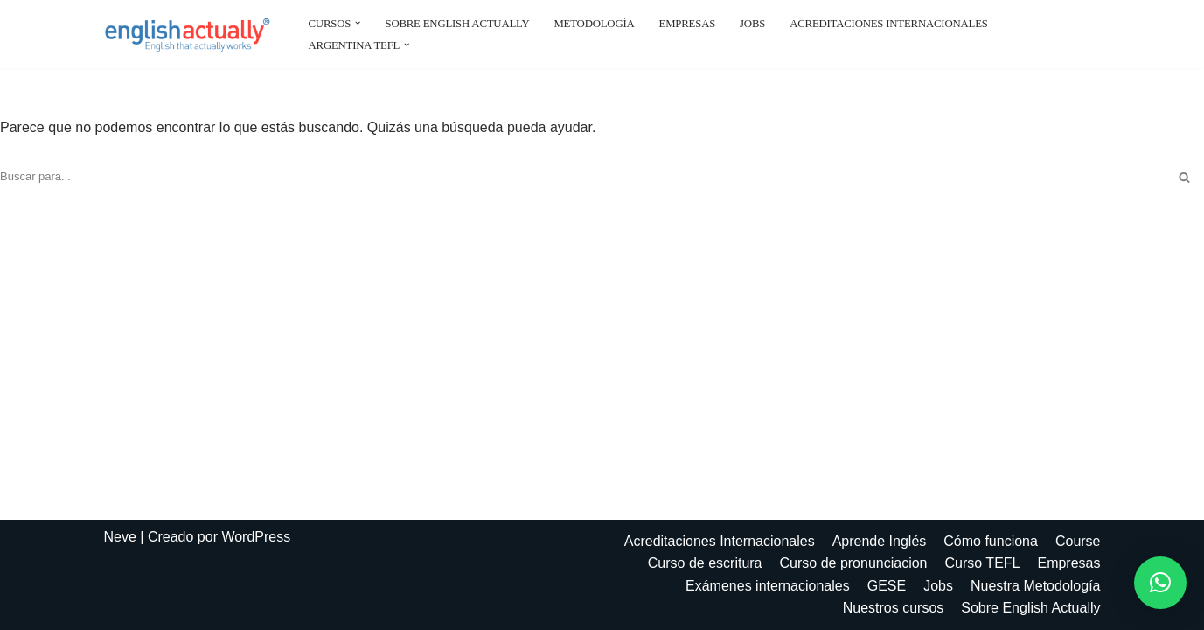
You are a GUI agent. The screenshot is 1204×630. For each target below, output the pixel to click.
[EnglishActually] (191, 34)
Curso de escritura (705, 563)
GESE (886, 585)
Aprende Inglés (879, 541)
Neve (120, 536)
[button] (357, 22)
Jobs (752, 24)
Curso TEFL (982, 563)
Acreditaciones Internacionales (889, 24)
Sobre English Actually (457, 24)
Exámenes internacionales (768, 585)
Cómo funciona (990, 541)
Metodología (593, 24)
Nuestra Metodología (1036, 585)
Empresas (687, 24)
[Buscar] (582, 177)
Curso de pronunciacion (854, 563)
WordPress (255, 536)
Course (1078, 541)
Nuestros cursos (893, 607)
